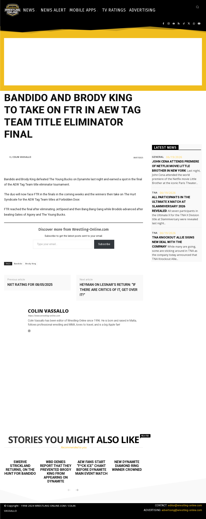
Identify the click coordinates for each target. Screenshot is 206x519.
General (158, 157)
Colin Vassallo (22, 157)
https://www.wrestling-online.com (44, 316)
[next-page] (77, 489)
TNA (154, 192)
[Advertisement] (103, 61)
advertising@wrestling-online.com (182, 509)
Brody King (30, 264)
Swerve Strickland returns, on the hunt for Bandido (20, 467)
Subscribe (104, 244)
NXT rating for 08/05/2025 (29, 285)
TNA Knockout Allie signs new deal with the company (173, 242)
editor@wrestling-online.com (185, 504)
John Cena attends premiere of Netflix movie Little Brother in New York (175, 166)
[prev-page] (69, 489)
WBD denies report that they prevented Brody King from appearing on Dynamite (55, 471)
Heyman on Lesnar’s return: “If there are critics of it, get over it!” (108, 290)
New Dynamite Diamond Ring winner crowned (127, 465)
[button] (197, 6)
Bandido (18, 264)
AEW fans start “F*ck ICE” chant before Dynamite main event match (91, 469)
